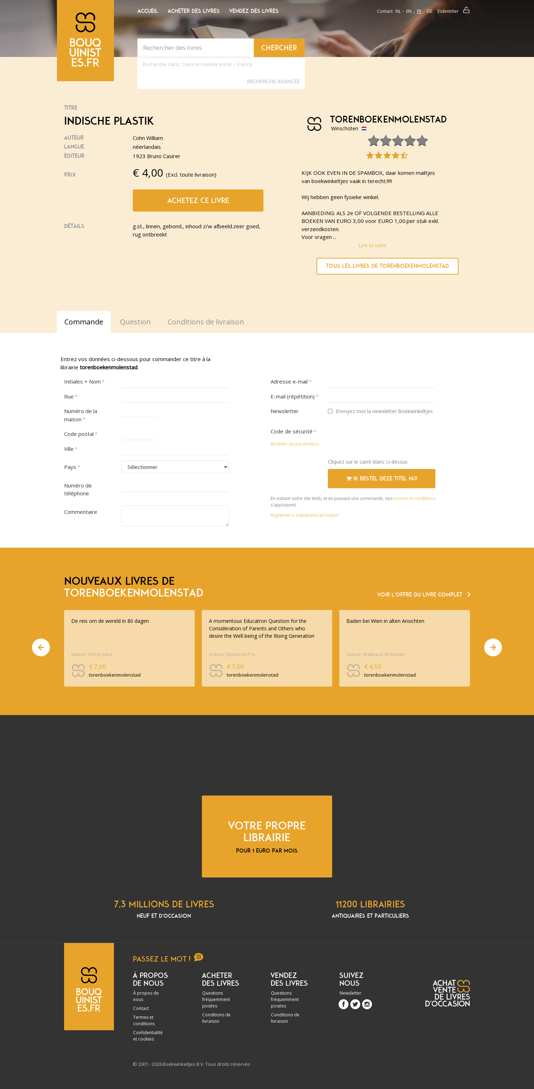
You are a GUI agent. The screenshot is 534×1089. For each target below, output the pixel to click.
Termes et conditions (144, 1020)
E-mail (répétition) (293, 396)
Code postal (79, 433)
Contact (385, 11)
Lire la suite (372, 245)
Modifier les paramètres (295, 444)
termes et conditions (414, 498)
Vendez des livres (254, 11)
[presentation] (382, 439)
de (429, 11)
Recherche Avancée (273, 81)
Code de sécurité (292, 431)
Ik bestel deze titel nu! (381, 478)
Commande (83, 322)
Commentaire (80, 511)
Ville (69, 448)
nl (398, 11)
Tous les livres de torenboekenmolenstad (387, 266)
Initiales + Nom (82, 381)
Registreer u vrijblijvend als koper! (305, 515)
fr (419, 11)
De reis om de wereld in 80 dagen (110, 621)
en (409, 11)
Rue (69, 396)
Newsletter (285, 411)
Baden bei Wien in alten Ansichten (385, 621)
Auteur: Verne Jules (91, 654)
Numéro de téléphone (78, 489)
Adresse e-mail (289, 381)
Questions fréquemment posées (216, 999)
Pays (70, 466)
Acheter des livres (194, 11)
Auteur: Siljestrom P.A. (232, 654)
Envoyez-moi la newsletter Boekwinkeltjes (380, 411)
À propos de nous (146, 996)
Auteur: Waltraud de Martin (375, 654)
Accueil (147, 11)
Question (135, 322)
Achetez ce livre (198, 200)
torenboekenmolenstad (385, 120)
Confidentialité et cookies (148, 1036)
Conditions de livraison (216, 1018)
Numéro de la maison (80, 415)
